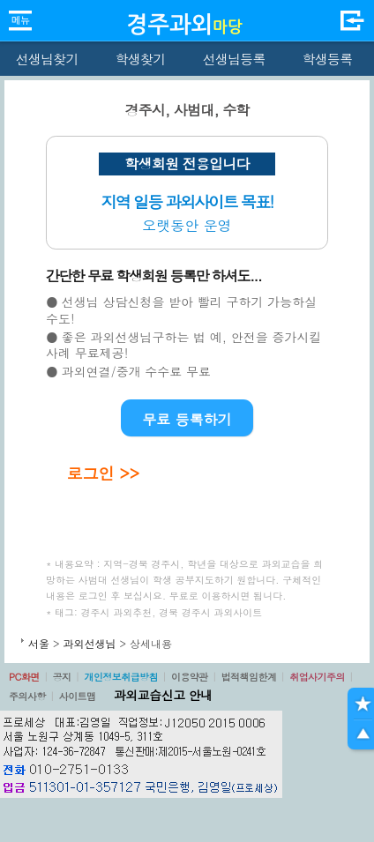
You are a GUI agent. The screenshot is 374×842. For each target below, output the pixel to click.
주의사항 (27, 696)
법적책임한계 (249, 676)
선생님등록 (233, 58)
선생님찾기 (46, 58)
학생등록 (328, 58)
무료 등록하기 (186, 419)
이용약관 (189, 676)
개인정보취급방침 (121, 676)
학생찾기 (141, 58)
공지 (62, 676)
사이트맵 (77, 696)
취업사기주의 (317, 676)
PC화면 (24, 676)
